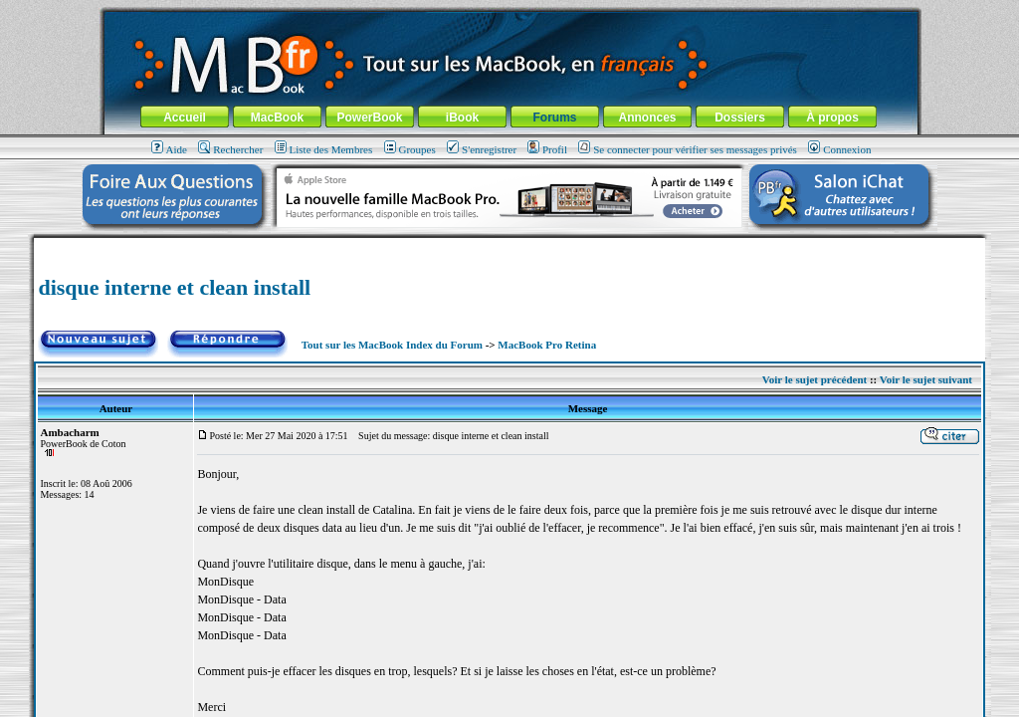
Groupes (410, 149)
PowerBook (369, 117)
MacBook (277, 117)
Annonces (647, 117)
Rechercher (230, 149)
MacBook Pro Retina (547, 345)
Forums (554, 117)
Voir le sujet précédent (814, 379)
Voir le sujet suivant (926, 379)
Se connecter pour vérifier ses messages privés (687, 149)
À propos (832, 117)
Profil (547, 149)
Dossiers (739, 117)
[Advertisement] (509, 245)
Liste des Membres (324, 149)
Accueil (184, 117)
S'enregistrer (481, 149)
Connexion (839, 149)
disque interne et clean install (174, 287)
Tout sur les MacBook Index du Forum (392, 345)
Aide (169, 149)
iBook (462, 117)
